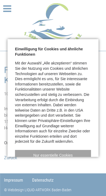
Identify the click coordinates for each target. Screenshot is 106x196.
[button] (53, 155)
